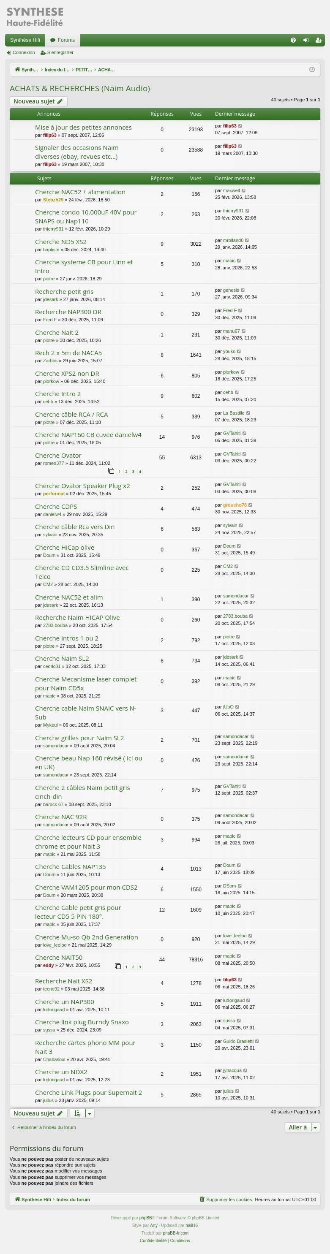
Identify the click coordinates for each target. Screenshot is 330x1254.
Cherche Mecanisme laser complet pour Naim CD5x (85, 683)
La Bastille (234, 412)
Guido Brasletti (238, 1041)
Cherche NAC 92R (61, 816)
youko (229, 351)
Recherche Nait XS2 (63, 981)
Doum (49, 555)
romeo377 (53, 463)
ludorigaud (54, 1009)
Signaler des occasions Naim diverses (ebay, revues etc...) (77, 151)
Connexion (24, 52)
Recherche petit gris (64, 291)
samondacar (236, 595)
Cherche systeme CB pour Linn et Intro (84, 266)
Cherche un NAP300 (64, 1001)
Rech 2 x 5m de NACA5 (68, 352)
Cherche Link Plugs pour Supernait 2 (88, 1092)
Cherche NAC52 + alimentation (80, 191)
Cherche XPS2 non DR (67, 373)
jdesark (50, 299)
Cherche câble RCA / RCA (71, 414)
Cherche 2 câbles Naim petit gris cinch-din (82, 792)
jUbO (228, 706)
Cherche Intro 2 (58, 393)
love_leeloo (55, 944)
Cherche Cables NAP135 (70, 866)
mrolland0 (233, 240)
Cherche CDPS (56, 506)
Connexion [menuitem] (307, 41)
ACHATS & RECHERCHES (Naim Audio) (80, 88)
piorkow (51, 381)
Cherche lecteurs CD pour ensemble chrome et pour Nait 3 (88, 841)
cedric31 (52, 666)
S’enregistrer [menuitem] (320, 41)
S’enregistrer (60, 52)
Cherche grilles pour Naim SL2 (79, 737)
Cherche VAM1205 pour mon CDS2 (86, 887)
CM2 (48, 584)
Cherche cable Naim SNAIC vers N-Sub (85, 712)
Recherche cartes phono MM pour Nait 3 (85, 1047)
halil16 (191, 1225)
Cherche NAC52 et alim (69, 597)
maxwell (231, 190)
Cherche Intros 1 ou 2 (66, 638)
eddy (48, 965)
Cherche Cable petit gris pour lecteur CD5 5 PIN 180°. (78, 911)
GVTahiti (232, 433)
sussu (49, 1029)
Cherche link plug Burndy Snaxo (82, 1022)
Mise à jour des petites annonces (83, 127)
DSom (229, 885)
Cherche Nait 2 (57, 332)
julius (48, 1100)
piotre (49, 278)
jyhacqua (232, 1070)
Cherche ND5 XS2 (61, 241)
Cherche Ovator (58, 455)
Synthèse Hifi (25, 40)
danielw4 (52, 514)
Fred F (50, 319)
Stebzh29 (53, 199)
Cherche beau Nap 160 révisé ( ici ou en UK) (88, 762)
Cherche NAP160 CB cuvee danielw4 (88, 434)
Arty (154, 1225)
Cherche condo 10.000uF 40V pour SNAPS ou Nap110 (86, 216)
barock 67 (53, 804)
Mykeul (50, 724)
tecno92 (51, 988)
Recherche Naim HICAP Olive (77, 617)
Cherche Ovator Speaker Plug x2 (82, 485)
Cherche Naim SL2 (62, 658)
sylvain (50, 534)
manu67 (231, 331)
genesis (231, 290)
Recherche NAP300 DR (68, 311)
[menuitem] (293, 40)
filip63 (50, 135)
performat (54, 493)
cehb (48, 401)
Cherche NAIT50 (58, 957)
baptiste (51, 249)
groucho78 (235, 505)
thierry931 (53, 228)
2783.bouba (55, 625)
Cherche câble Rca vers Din (75, 526)
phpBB (145, 1218)
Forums (66, 40)
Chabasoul (54, 1059)
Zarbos (50, 360)
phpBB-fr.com (176, 1233)
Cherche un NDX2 (61, 1071)
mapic (229, 260)
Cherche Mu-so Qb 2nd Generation (86, 937)
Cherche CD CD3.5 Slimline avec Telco (82, 572)
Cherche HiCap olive (64, 547)
